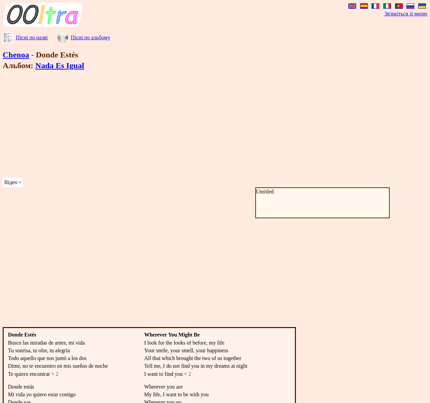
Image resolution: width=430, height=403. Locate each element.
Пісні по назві (32, 37)
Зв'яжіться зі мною (406, 13)
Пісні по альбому (90, 37)
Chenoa (16, 54)
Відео (10, 182)
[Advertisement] (204, 125)
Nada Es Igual (59, 65)
